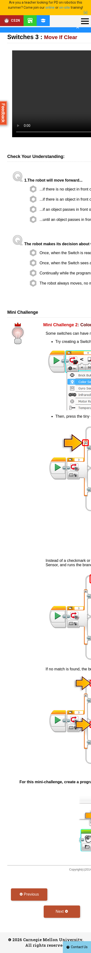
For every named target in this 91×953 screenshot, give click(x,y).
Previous (29, 894)
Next (62, 911)
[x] (85, 12)
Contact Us (77, 947)
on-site (64, 7)
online (50, 7)
